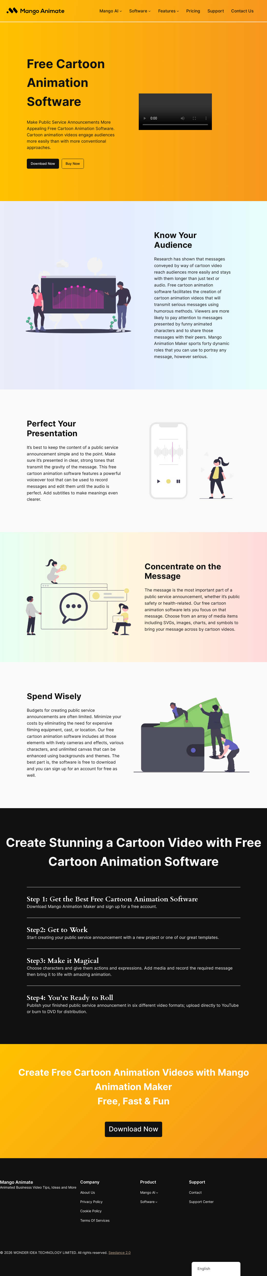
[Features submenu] (178, 11)
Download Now (43, 163)
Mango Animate (16, 1181)
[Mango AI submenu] (120, 11)
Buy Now (73, 163)
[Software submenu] (149, 11)
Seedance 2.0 (120, 1252)
